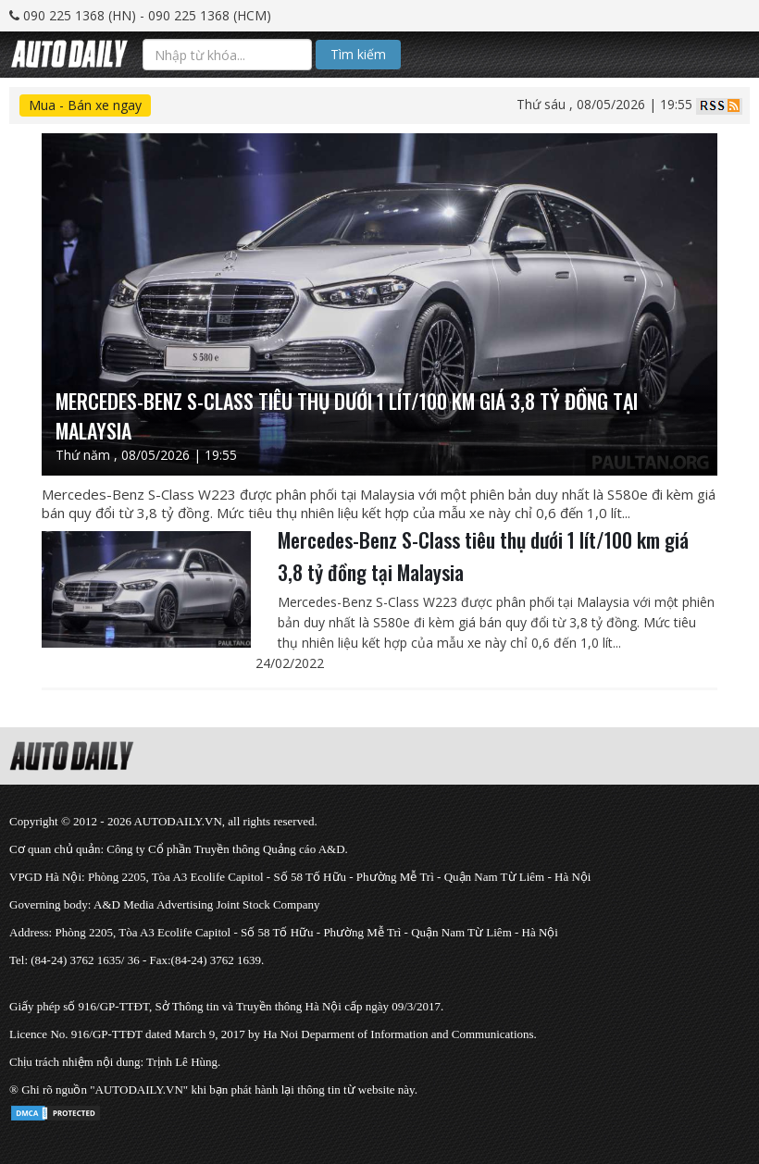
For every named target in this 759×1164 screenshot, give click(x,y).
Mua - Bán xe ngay (85, 105)
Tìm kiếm (358, 54)
